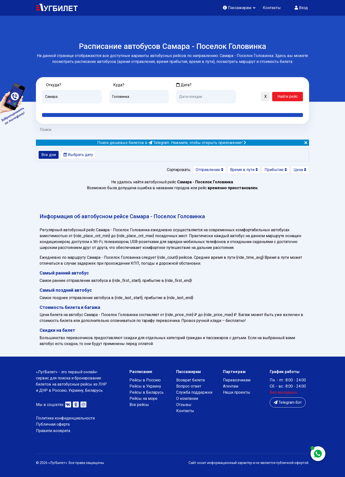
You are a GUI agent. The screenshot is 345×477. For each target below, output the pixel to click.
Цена (300, 169)
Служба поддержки (194, 392)
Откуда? (53, 85)
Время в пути (244, 169)
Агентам (230, 386)
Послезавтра (217, 107)
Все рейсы (139, 404)
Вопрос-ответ (188, 386)
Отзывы (183, 404)
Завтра (196, 107)
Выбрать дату (78, 154)
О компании (187, 398)
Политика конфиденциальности (65, 418)
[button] (242, 97)
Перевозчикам (237, 380)
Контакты (272, 7)
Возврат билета (190, 380)
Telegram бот (288, 402)
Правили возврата (53, 430)
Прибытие (276, 169)
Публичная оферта (53, 424)
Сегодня (183, 107)
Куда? (118, 85)
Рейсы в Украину (145, 386)
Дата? (183, 85)
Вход (301, 7)
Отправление (209, 169)
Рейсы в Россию (145, 380)
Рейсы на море (143, 398)
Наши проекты (236, 392)
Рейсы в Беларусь (146, 392)
